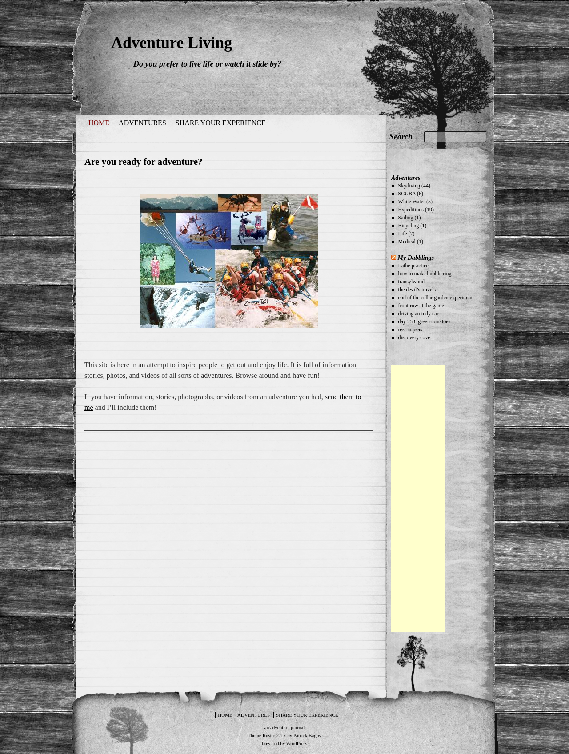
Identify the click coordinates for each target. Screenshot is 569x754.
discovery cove (414, 337)
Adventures (142, 123)
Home (98, 123)
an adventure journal (284, 727)
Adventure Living (171, 43)
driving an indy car (418, 313)
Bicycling (408, 225)
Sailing (405, 217)
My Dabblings (416, 257)
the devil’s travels (417, 289)
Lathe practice (413, 265)
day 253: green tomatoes (424, 321)
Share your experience (221, 123)
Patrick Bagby (307, 735)
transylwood (411, 281)
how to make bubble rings (426, 273)
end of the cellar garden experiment (436, 297)
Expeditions (411, 209)
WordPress (296, 743)
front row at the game (421, 305)
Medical (407, 241)
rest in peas (410, 329)
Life (402, 233)
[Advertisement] (418, 498)
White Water (411, 201)
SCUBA (407, 193)
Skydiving (409, 186)
